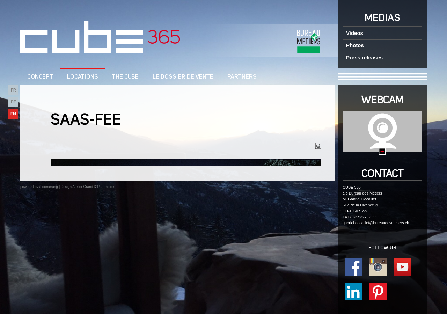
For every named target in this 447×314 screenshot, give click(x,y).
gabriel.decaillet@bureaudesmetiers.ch (376, 223)
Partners (242, 77)
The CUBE (125, 77)
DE (13, 102)
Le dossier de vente (183, 77)
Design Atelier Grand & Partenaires (88, 187)
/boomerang (48, 187)
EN (13, 114)
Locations (82, 77)
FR (13, 90)
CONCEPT (40, 77)
